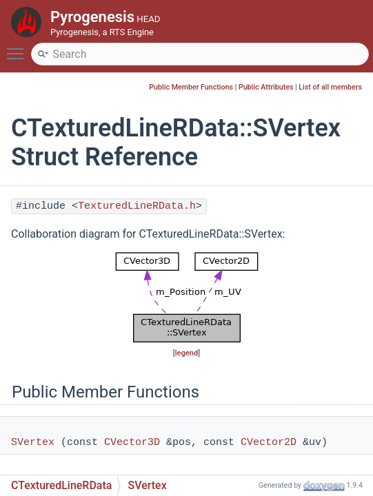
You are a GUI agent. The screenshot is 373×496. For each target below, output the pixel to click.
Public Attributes (266, 87)
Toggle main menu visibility (18, 47)
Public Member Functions (191, 87)
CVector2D (268, 442)
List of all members (330, 87)
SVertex (32, 442)
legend (187, 353)
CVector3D (132, 442)
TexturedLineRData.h (137, 206)
